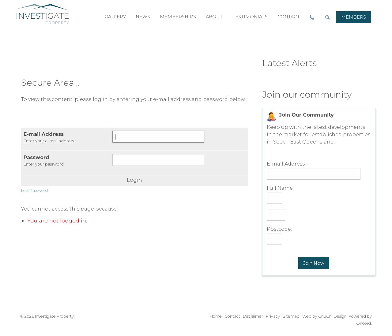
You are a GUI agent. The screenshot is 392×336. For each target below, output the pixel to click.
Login (134, 180)
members (353, 17)
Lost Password (34, 190)
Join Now (313, 263)
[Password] (158, 160)
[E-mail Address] (158, 137)
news (143, 17)
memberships (178, 17)
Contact (232, 316)
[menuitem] (353, 17)
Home (216, 316)
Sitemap (291, 316)
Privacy (273, 316)
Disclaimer (253, 316)
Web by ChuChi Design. (325, 316)
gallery (115, 17)
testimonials (250, 17)
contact (288, 17)
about (214, 17)
